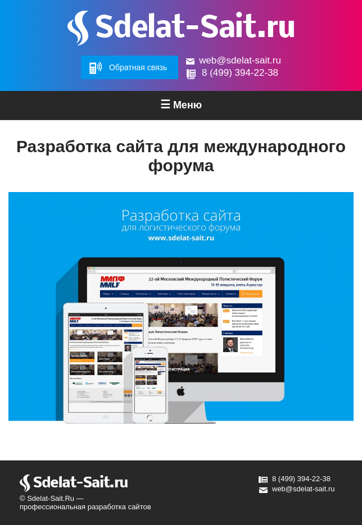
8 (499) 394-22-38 (240, 72)
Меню (181, 104)
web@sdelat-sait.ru (240, 60)
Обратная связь (138, 67)
